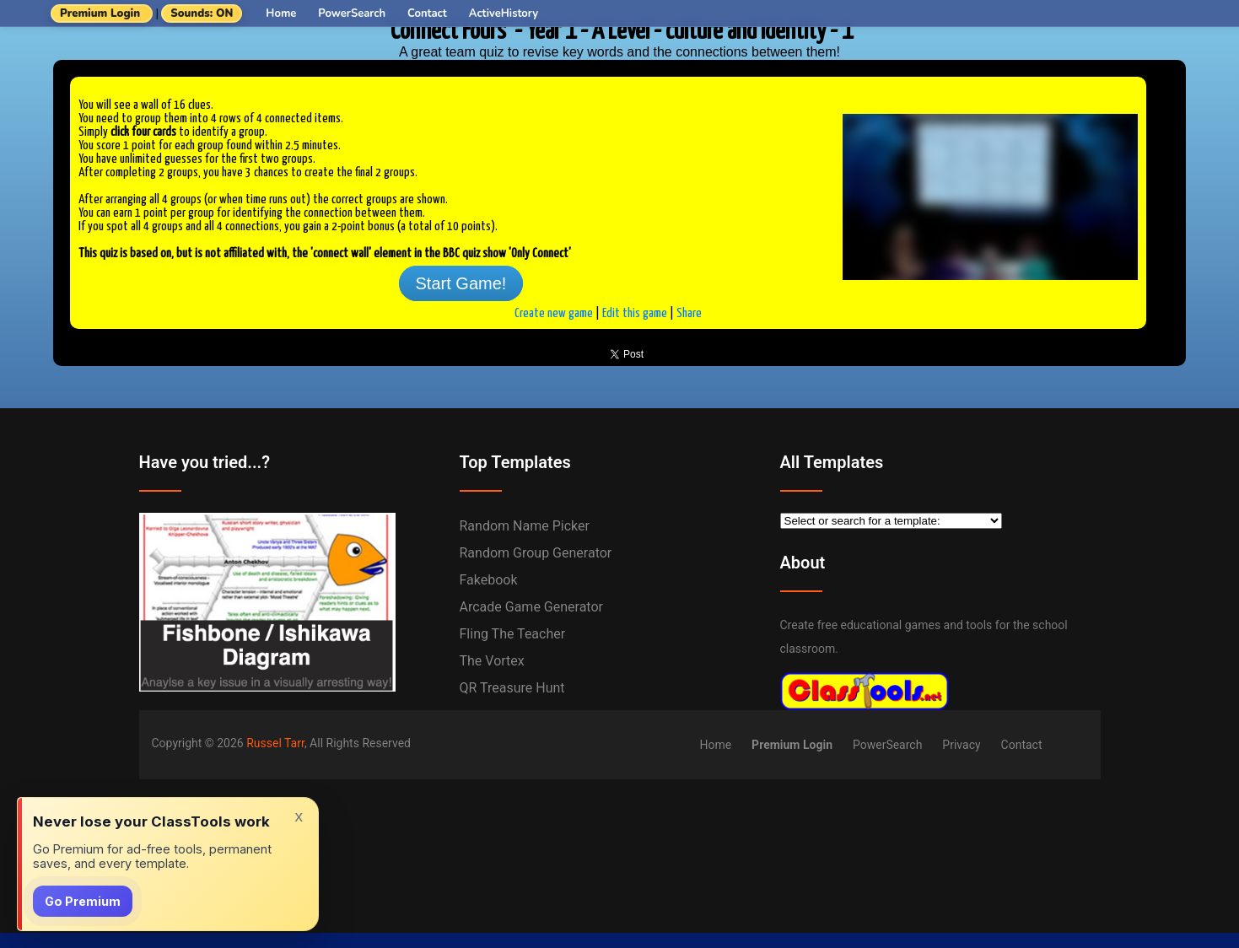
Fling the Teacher (513, 634)
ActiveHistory (503, 13)
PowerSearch (351, 13)
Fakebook (489, 580)
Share (689, 313)
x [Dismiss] (298, 816)
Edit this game (634, 313)
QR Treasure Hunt (512, 688)
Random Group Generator (536, 553)
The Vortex (492, 661)
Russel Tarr (275, 743)
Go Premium (83, 901)
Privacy (961, 744)
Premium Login (100, 13)
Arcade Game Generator (532, 607)
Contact (427, 13)
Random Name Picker (525, 526)
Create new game (553, 313)
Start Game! (461, 283)
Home (281, 13)
